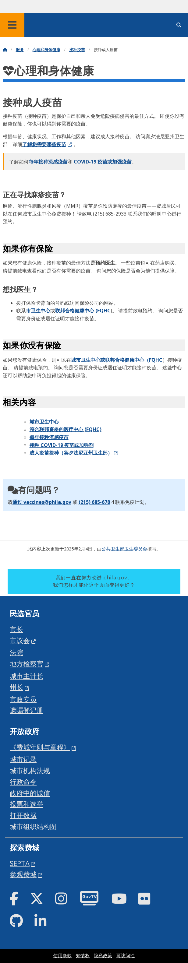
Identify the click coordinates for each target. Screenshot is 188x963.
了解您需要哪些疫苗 (44, 144)
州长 (16, 687)
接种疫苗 (77, 49)
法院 (16, 652)
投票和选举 (26, 804)
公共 (106, 549)
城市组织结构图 (33, 826)
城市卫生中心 (44, 421)
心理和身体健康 (46, 49)
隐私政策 (103, 955)
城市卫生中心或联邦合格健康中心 (107, 360)
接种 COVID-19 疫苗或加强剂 (62, 445)
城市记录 (23, 759)
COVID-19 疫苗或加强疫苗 (103, 161)
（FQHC (153, 360)
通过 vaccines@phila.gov (41, 502)
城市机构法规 (30, 770)
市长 (16, 629)
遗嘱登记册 (26, 710)
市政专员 (23, 699)
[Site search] (179, 25)
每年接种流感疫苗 (48, 161)
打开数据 (23, 815)
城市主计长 (26, 675)
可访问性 (125, 955)
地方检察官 (26, 663)
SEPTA (20, 863)
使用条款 (62, 955)
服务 (20, 49)
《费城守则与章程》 (40, 747)
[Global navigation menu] (12, 25)
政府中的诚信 (30, 793)
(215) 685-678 (94, 502)
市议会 (20, 640)
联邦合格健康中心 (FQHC (83, 310)
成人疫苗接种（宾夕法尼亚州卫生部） (71, 452)
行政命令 (23, 781)
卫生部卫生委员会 (129, 549)
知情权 (83, 955)
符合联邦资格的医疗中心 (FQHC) (65, 429)
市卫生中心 (38, 310)
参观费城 (23, 874)
